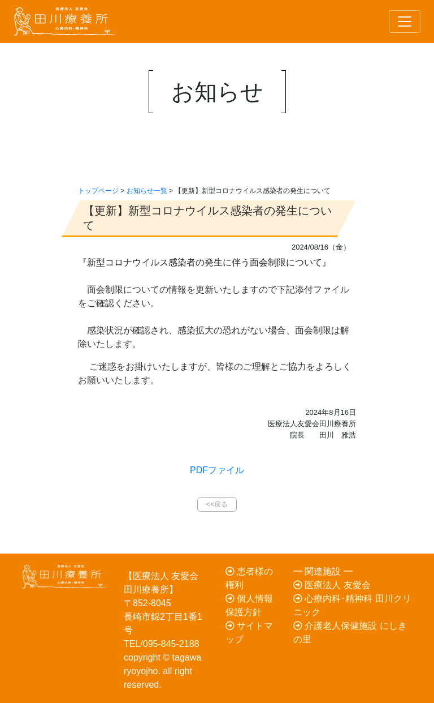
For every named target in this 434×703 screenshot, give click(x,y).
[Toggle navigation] (404, 21)
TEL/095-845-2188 (161, 644)
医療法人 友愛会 (332, 585)
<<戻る (217, 504)
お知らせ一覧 (147, 191)
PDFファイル (217, 470)
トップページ (98, 191)
